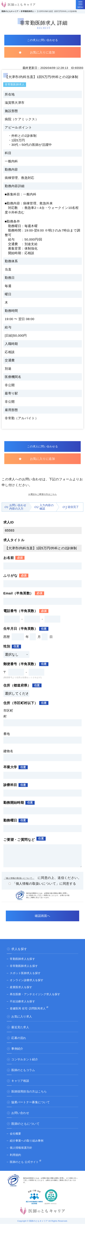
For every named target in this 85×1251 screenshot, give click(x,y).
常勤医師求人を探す (24, 966)
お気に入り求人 (22, 1024)
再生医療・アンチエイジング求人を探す (38, 1002)
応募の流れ (19, 1045)
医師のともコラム (23, 1078)
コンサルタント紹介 (25, 1067)
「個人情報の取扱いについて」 (25, 879)
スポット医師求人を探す (27, 980)
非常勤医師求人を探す (25, 973)
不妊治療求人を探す (24, 1009)
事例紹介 (17, 1056)
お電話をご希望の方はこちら (42, 495)
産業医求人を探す (22, 995)
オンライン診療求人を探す (28, 988)
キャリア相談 (20, 1088)
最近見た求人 (20, 1035)
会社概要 (16, 1141)
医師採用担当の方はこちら (30, 1099)
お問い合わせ (20, 1120)
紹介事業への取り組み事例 (28, 1148)
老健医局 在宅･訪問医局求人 (30, 1016)
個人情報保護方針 (22, 1155)
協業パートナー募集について (31, 1110)
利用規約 (16, 1162)
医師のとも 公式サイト (26, 1169)
